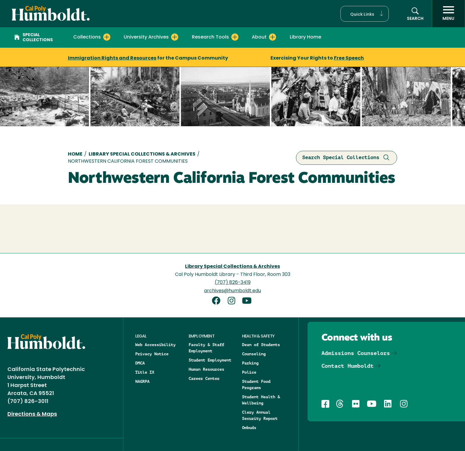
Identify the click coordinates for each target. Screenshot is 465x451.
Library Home (305, 37)
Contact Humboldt (347, 366)
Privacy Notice (151, 353)
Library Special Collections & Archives (142, 154)
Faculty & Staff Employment (206, 347)
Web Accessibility (155, 344)
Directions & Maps (32, 414)
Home (75, 154)
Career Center (204, 378)
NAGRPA (142, 381)
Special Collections (33, 37)
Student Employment (210, 360)
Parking (250, 363)
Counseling (254, 353)
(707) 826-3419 (233, 282)
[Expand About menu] (272, 37)
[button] (364, 14)
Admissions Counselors (355, 353)
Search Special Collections (346, 157)
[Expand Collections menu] (106, 37)
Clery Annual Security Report (260, 415)
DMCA (140, 363)
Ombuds (249, 427)
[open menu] (448, 13)
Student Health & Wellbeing (261, 399)
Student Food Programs (256, 384)
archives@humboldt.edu (232, 291)
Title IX (144, 372)
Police (249, 372)
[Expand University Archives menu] (174, 37)
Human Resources (206, 369)
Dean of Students (261, 344)
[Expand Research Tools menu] (234, 37)
